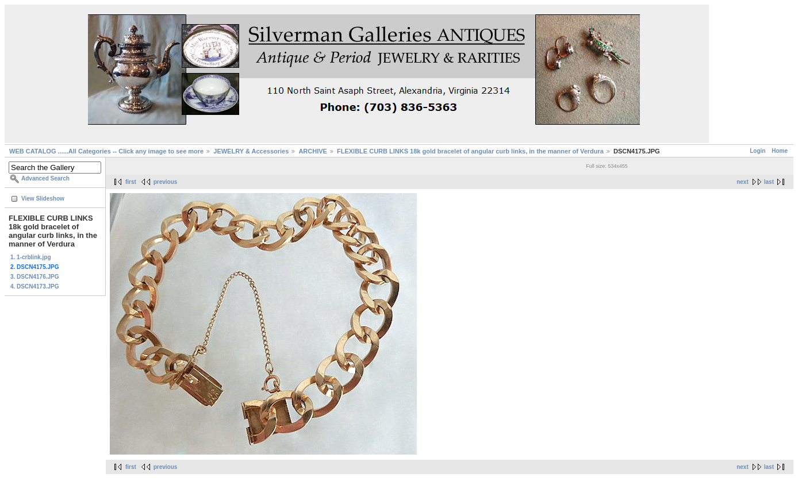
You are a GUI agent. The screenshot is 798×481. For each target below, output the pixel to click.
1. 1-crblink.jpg (30, 257)
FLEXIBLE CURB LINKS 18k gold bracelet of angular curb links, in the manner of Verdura (470, 151)
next (742, 182)
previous (166, 182)
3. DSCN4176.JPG (34, 277)
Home (780, 151)
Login (757, 151)
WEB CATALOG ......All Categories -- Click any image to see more (106, 151)
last (769, 182)
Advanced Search (45, 178)
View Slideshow (42, 198)
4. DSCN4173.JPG (34, 286)
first (130, 182)
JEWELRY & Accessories (251, 151)
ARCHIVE (312, 151)
